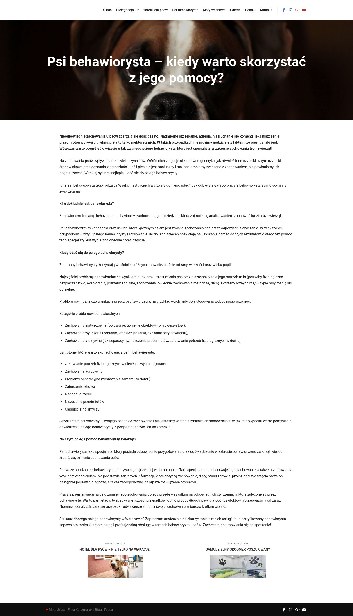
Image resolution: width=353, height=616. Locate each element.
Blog (98, 610)
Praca (108, 610)
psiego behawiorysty (161, 173)
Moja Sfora (57, 610)
